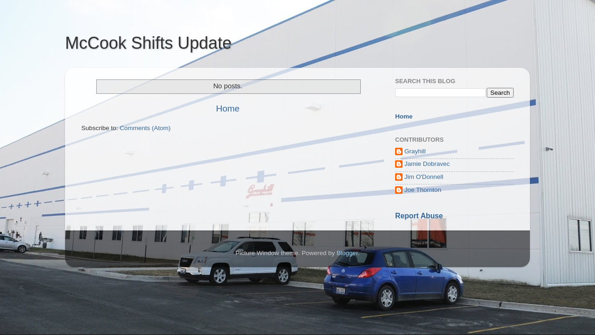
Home (227, 108)
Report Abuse (419, 216)
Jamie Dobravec (427, 163)
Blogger (347, 253)
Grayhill (415, 151)
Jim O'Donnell (423, 176)
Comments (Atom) (145, 128)
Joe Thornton (422, 189)
